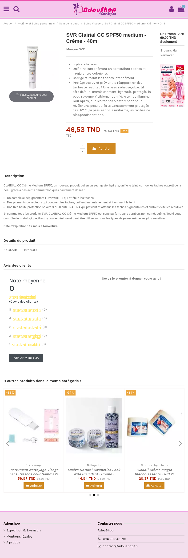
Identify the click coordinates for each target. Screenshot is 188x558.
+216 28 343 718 (114, 539)
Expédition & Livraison (23, 530)
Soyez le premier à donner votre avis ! (131, 279)
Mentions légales (19, 536)
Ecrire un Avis (26, 358)
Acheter (101, 148)
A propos (13, 542)
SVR (82, 49)
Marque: (72, 49)
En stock (10, 250)
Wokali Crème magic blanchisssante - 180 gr (154, 472)
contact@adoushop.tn (120, 546)
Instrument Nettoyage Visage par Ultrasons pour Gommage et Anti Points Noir (33, 474)
